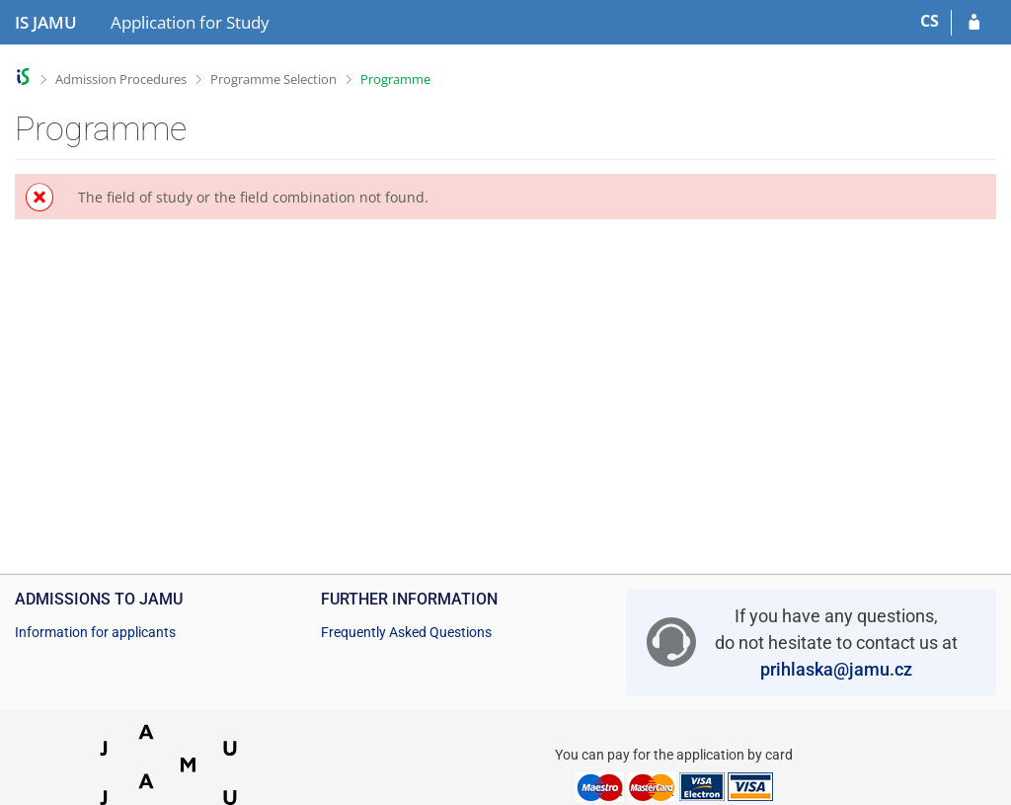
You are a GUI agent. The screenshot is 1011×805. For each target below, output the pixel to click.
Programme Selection (273, 79)
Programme (395, 79)
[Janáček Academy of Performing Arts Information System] (46, 23)
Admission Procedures (121, 79)
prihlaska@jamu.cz (836, 669)
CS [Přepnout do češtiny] (929, 21)
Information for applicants (95, 632)
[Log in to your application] (974, 23)
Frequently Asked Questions (406, 632)
